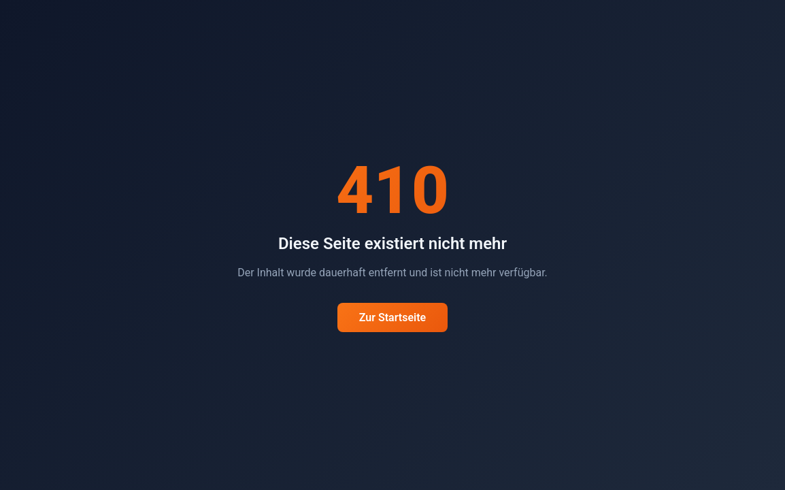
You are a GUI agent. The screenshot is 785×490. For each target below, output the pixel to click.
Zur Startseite (392, 317)
